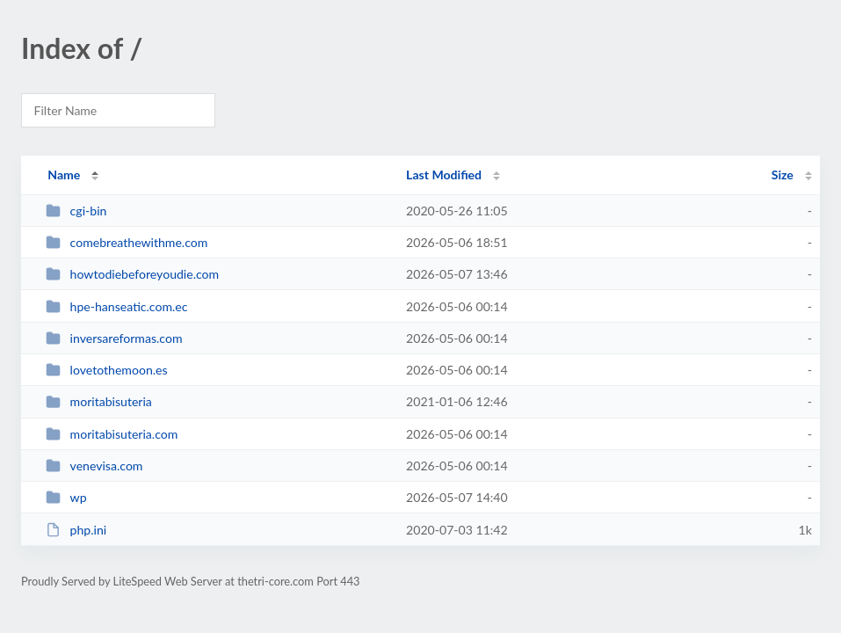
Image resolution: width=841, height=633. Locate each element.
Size (783, 174)
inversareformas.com (114, 338)
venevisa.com (94, 465)
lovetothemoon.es (106, 369)
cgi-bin (76, 210)
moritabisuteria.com (112, 433)
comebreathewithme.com (126, 242)
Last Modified (444, 174)
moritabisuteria (99, 401)
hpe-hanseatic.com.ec (116, 306)
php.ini (76, 529)
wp (66, 497)
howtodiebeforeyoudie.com (132, 273)
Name (63, 174)
